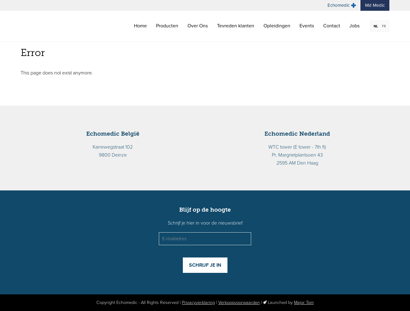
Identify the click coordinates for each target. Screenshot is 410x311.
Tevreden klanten (235, 26)
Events (306, 26)
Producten (167, 26)
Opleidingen (276, 26)
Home (140, 26)
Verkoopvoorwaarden (239, 302)
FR (384, 26)
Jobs (354, 26)
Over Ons (197, 26)
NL (376, 26)
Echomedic (342, 5)
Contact (331, 26)
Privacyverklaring (198, 302)
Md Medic (375, 5)
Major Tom (304, 302)
